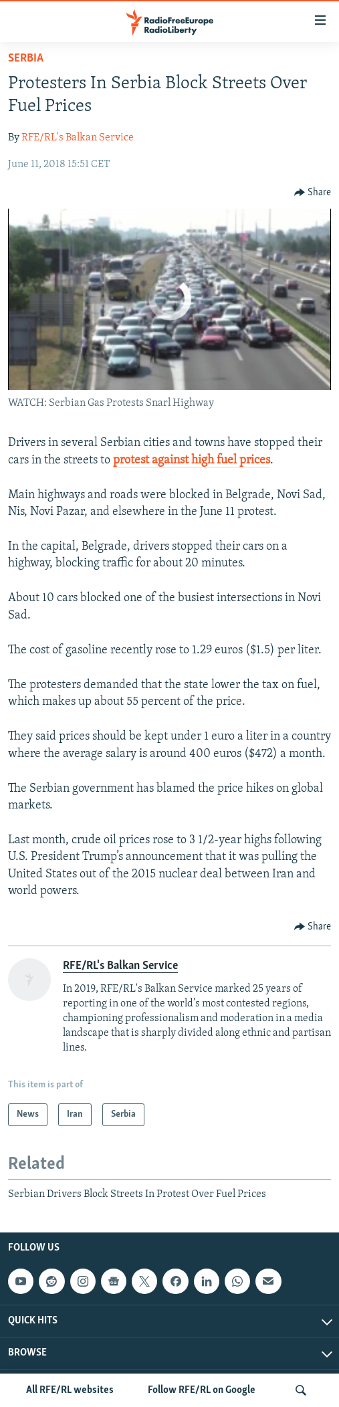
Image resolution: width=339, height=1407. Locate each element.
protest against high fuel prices (191, 460)
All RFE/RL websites (70, 1390)
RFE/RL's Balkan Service (77, 137)
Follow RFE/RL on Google (201, 1390)
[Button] (313, 192)
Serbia (25, 58)
